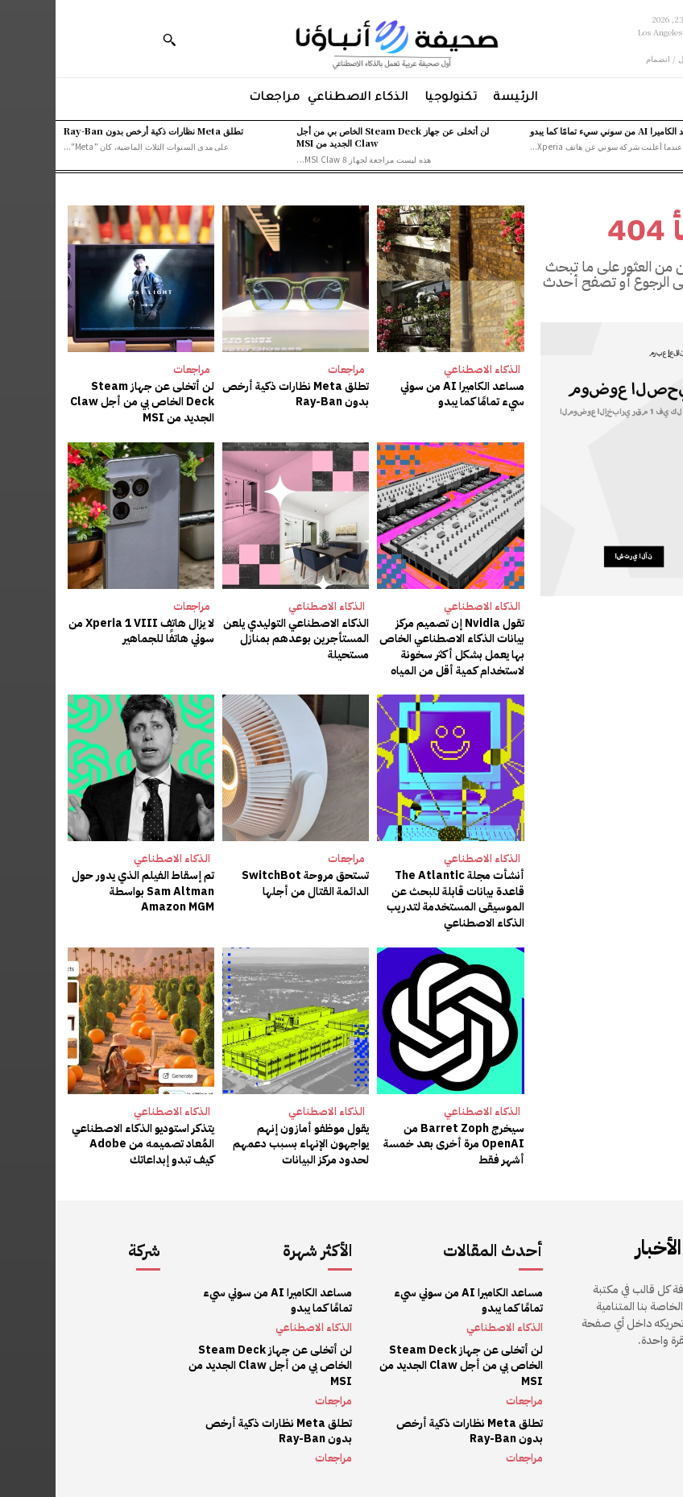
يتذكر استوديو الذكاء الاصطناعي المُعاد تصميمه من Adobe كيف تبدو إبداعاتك (87, 1144)
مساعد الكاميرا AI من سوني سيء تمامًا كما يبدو (561, 130)
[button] (113, 39)
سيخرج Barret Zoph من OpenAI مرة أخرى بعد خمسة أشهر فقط (398, 1144)
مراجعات (290, 369)
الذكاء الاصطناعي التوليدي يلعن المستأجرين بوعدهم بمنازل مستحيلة (240, 639)
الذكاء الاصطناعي (426, 369)
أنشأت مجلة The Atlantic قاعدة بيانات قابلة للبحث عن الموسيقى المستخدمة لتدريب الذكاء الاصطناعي (400, 899)
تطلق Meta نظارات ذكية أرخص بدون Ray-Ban (98, 130)
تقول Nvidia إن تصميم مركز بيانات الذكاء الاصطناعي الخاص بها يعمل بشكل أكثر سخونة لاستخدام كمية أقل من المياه (396, 647)
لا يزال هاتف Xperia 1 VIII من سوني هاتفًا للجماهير (86, 631)
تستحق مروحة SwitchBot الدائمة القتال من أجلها (249, 883)
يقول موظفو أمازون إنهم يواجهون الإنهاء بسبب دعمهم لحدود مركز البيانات (245, 1144)
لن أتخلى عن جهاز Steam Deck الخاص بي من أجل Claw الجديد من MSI (337, 136)
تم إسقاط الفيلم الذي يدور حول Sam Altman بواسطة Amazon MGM (87, 891)
